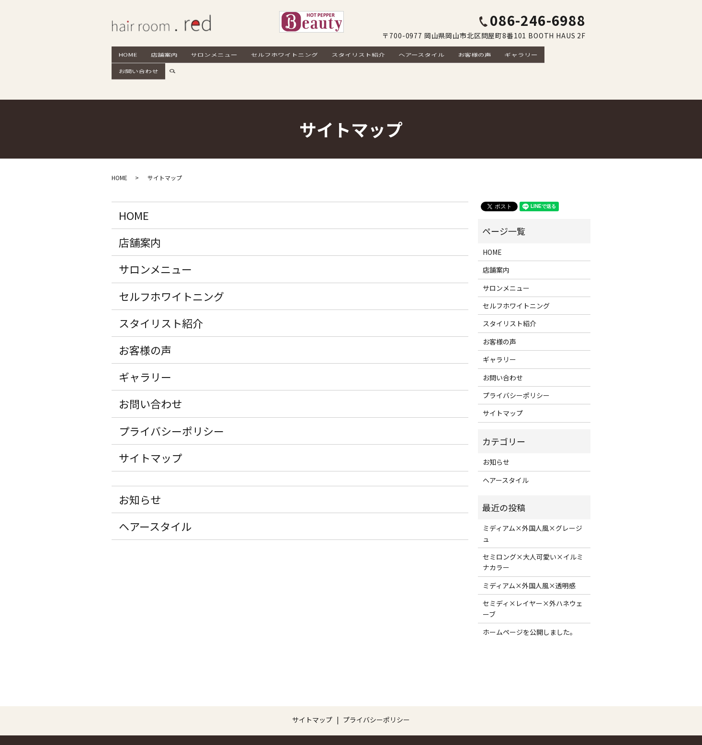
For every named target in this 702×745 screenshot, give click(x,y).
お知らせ (140, 465)
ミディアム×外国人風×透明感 (529, 552)
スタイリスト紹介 (347, 53)
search (587, 53)
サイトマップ (150, 424)
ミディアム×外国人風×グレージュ (532, 500)
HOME (127, 53)
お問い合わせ (550, 53)
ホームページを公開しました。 (530, 598)
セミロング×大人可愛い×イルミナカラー (533, 528)
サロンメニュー (208, 53)
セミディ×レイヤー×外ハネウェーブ (533, 575)
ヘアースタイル (407, 53)
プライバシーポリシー (171, 397)
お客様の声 (458, 53)
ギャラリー (502, 53)
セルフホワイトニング (276, 53)
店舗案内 (160, 53)
